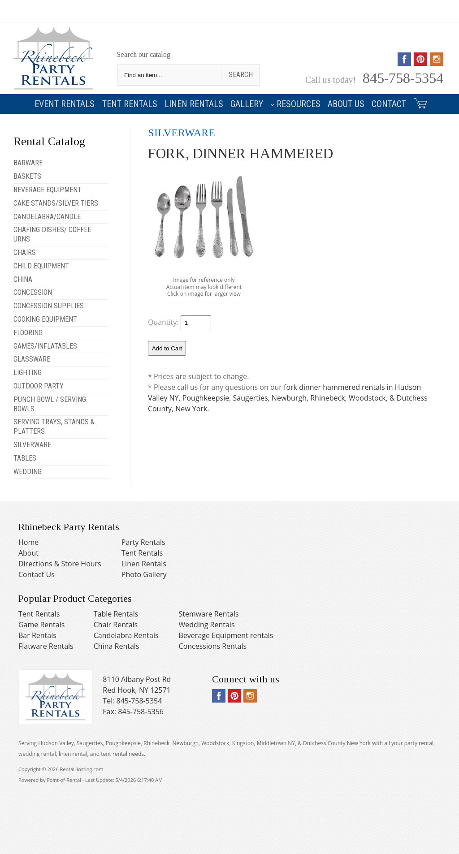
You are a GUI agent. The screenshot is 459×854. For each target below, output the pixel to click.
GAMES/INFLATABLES (45, 346)
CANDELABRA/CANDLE (47, 216)
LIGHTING (27, 372)
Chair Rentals (116, 625)
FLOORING (28, 332)
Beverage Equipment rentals (226, 635)
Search (241, 74)
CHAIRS (24, 252)
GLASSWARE (31, 359)
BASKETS (27, 176)
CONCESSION (32, 292)
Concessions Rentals (213, 646)
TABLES (24, 458)
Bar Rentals (37, 635)
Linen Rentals (194, 104)
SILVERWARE (32, 444)
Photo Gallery (144, 574)
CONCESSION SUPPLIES (48, 306)
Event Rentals (65, 104)
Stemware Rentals (209, 614)
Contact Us (36, 574)
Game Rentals (41, 625)
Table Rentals (116, 614)
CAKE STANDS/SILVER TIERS (55, 203)
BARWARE (28, 163)
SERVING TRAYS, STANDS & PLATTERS (54, 427)
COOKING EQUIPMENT (45, 319)
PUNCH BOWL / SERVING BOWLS (49, 404)
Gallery (246, 104)
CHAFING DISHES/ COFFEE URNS (52, 234)
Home (28, 542)
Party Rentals (143, 542)
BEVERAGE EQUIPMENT (47, 189)
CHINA (22, 279)
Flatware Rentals (46, 646)
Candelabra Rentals (126, 635)
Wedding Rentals (207, 625)
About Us (346, 104)
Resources (295, 104)
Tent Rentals (129, 104)
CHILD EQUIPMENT (41, 266)
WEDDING (27, 471)
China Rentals (116, 646)
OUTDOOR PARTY (38, 386)
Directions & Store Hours (59, 564)
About (28, 553)
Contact (389, 104)
